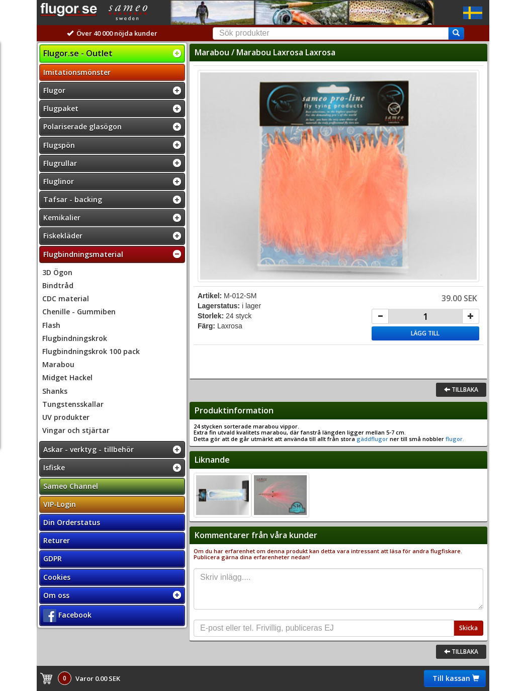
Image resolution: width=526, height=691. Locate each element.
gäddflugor (372, 439)
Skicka (468, 628)
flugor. (454, 439)
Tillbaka (461, 389)
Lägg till (425, 333)
